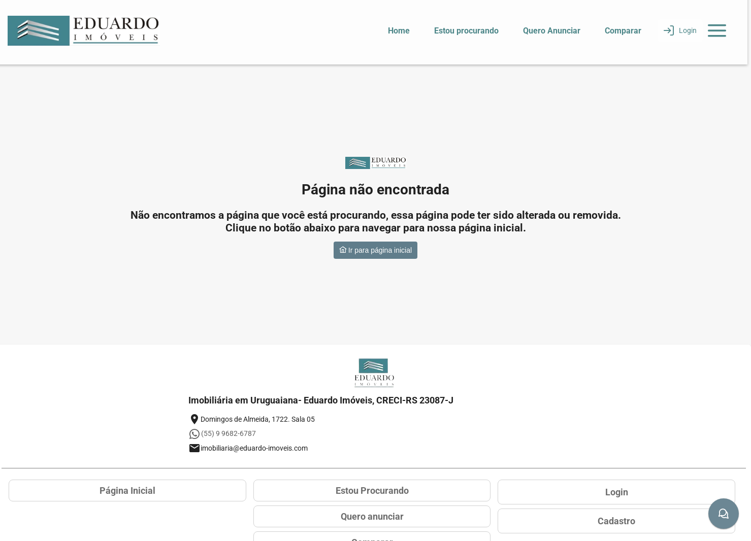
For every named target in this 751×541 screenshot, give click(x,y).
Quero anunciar (372, 516)
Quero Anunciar (551, 31)
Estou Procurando (372, 490)
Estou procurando (466, 31)
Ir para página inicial (375, 250)
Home (399, 31)
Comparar (623, 31)
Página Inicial (127, 490)
